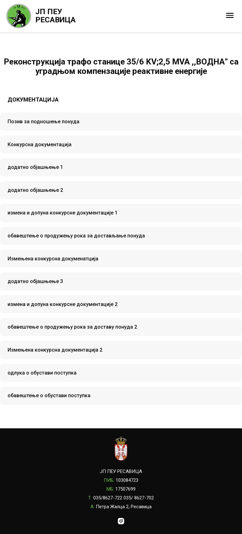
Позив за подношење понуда (43, 122)
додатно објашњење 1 (35, 167)
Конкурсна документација (40, 144)
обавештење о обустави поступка (49, 395)
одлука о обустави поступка (42, 373)
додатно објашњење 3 (35, 281)
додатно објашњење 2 (35, 190)
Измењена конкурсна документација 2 (55, 350)
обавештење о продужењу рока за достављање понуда (76, 236)
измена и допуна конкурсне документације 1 (63, 213)
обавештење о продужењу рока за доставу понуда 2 (72, 327)
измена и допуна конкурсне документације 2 (63, 304)
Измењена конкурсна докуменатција (53, 259)
